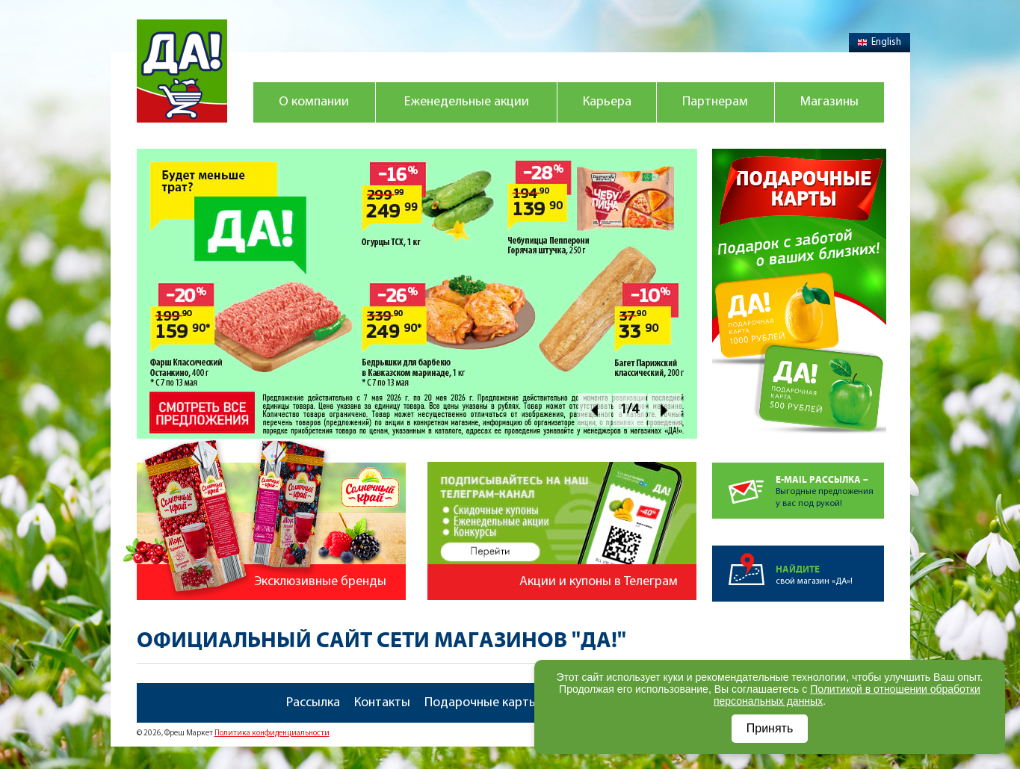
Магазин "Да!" (182, 71)
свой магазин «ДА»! (830, 566)
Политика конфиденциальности (272, 733)
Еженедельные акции (466, 102)
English (879, 42)
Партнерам (715, 102)
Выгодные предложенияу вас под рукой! (830, 485)
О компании (314, 102)
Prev (594, 410)
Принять (770, 728)
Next (664, 410)
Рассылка (313, 703)
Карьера (607, 102)
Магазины (829, 102)
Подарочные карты (481, 703)
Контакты (382, 703)
